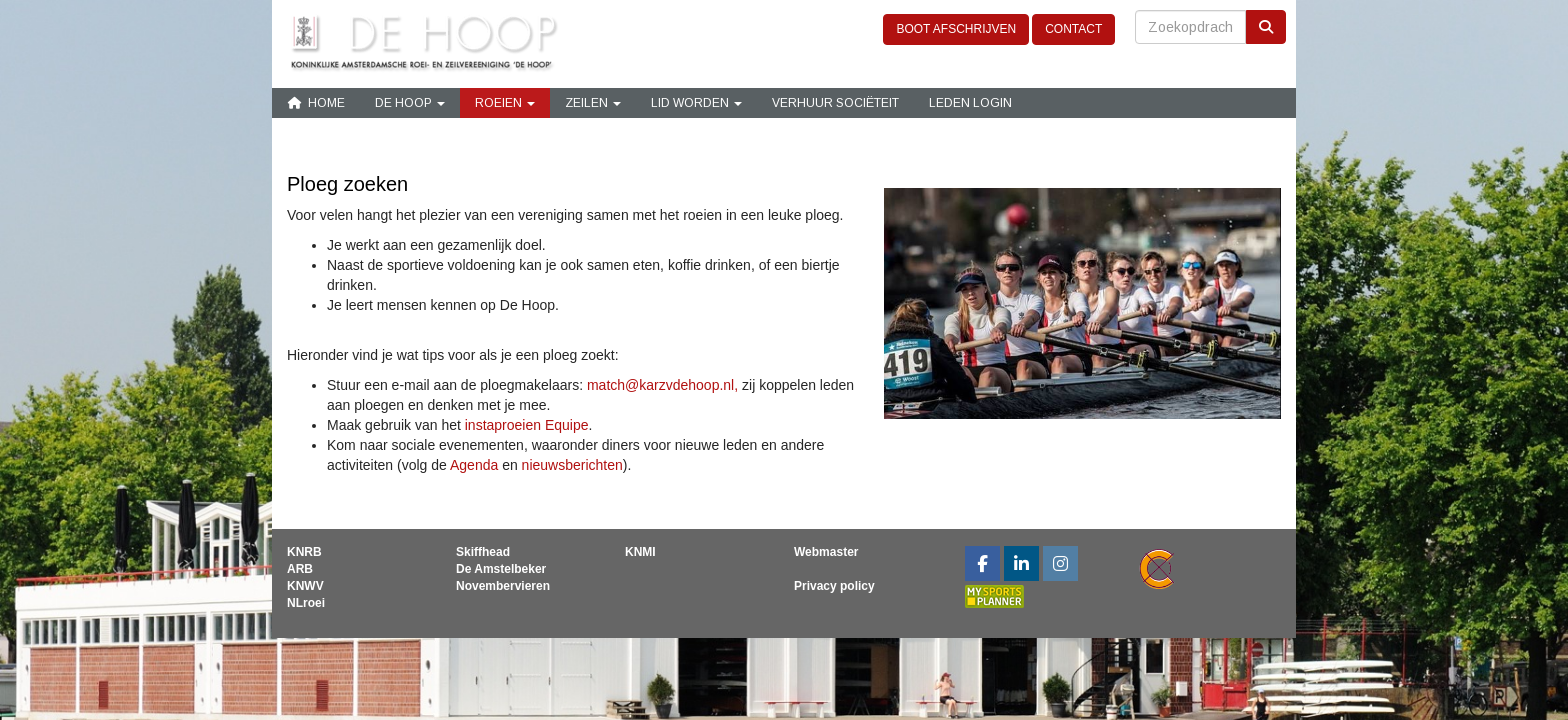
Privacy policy (834, 586)
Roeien (505, 103)
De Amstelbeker (501, 569)
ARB (300, 569)
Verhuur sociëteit (835, 103)
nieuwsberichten (572, 465)
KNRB (304, 552)
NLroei (306, 603)
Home (316, 103)
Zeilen (593, 103)
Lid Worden (696, 103)
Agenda (476, 465)
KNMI (640, 552)
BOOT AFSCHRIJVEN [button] (956, 29)
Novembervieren (503, 586)
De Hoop (410, 103)
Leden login (970, 103)
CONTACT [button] (1073, 29)
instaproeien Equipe (527, 425)
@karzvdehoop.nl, (662, 385)
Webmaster (826, 552)
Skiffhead (483, 552)
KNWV (305, 586)
